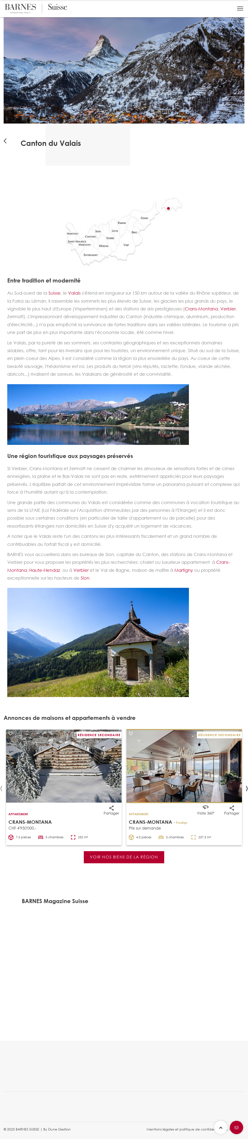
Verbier (228, 308)
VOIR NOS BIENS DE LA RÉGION (124, 856)
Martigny (183, 570)
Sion (85, 578)
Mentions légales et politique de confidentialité (186, 1129)
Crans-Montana (201, 308)
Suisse (54, 293)
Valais (74, 293)
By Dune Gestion (57, 1129)
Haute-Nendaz (44, 570)
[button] (240, 8)
